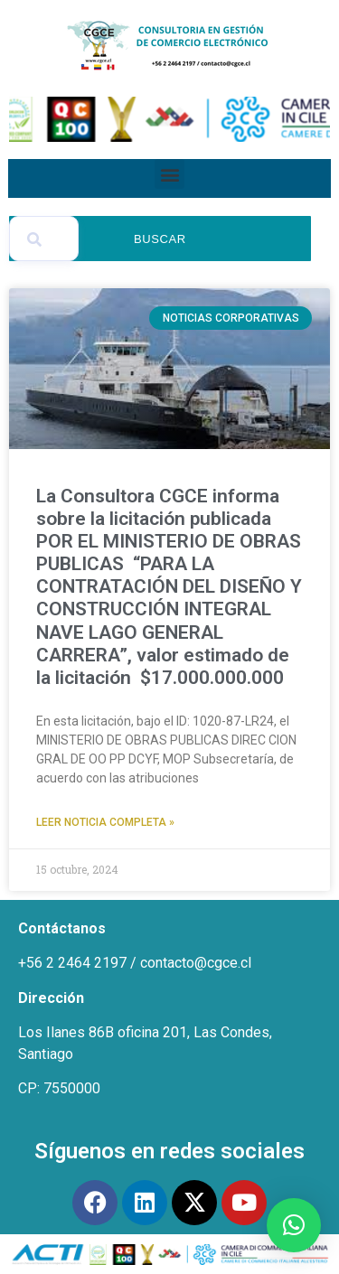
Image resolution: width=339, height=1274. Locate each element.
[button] (169, 174)
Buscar (160, 239)
